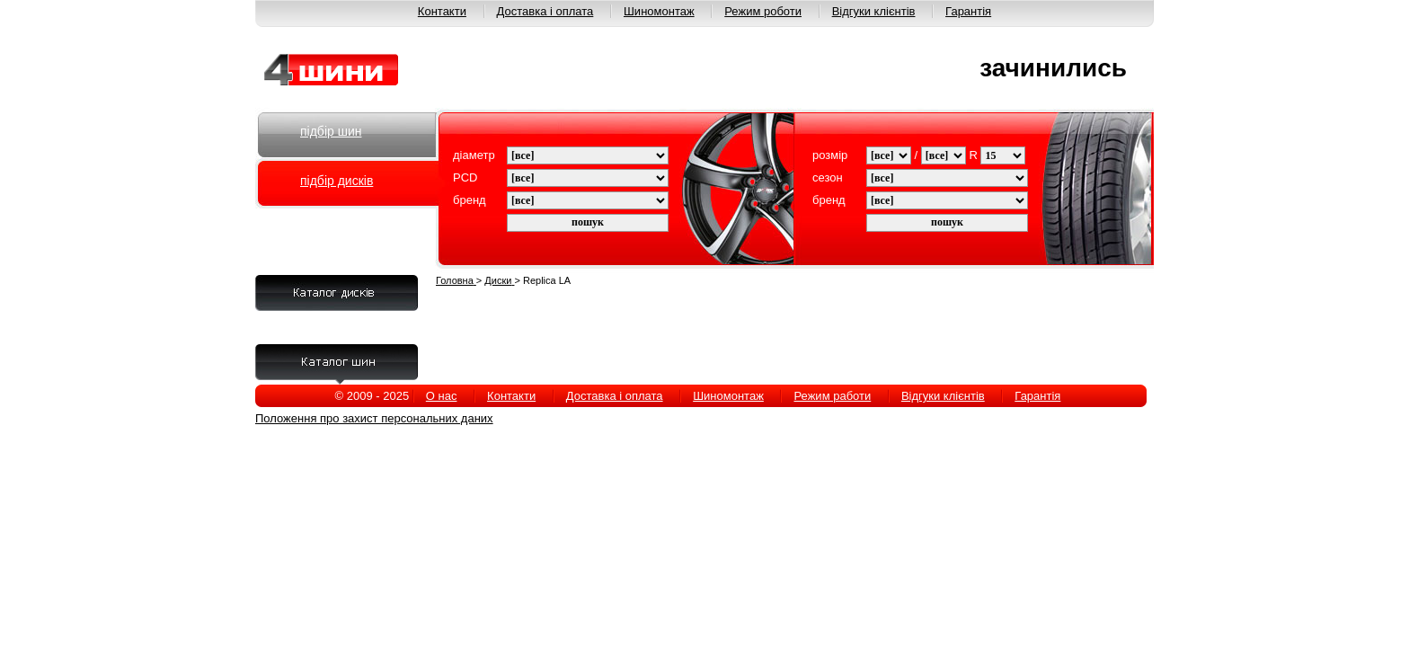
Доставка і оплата (545, 11)
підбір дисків (336, 180)
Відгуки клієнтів (874, 11)
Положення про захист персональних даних (374, 418)
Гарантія (968, 11)
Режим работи (832, 396)
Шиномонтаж (659, 11)
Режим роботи (763, 11)
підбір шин (330, 131)
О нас (441, 396)
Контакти (442, 11)
